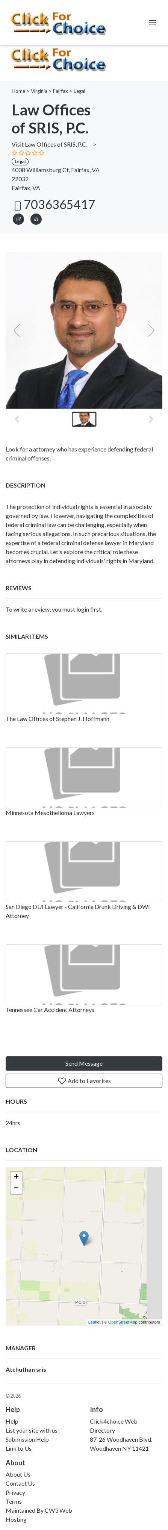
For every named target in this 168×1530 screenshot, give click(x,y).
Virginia (39, 91)
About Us (18, 1474)
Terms (14, 1501)
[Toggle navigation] (152, 22)
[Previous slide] (18, 330)
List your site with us (32, 1430)
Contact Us (20, 1483)
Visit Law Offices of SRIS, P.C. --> (54, 144)
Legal (79, 91)
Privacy (15, 1492)
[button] (36, 217)
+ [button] (16, 1177)
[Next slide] (150, 330)
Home (18, 91)
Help (12, 1421)
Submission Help (27, 1439)
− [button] (16, 1188)
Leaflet (94, 1322)
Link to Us (19, 1448)
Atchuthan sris (26, 1369)
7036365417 (53, 204)
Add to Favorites (84, 1080)
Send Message (84, 1063)
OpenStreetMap (123, 1322)
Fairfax (60, 91)
